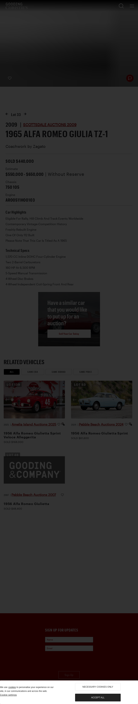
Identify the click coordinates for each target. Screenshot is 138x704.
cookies (12, 687)
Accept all (97, 697)
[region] (69, 692)
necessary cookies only (97, 687)
